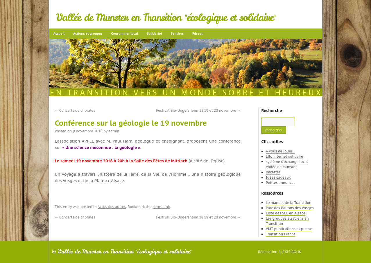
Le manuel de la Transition (288, 202)
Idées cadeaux (278, 177)
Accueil (59, 33)
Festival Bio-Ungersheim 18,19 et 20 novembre (198, 110)
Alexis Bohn (289, 252)
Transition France (280, 234)
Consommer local (124, 33)
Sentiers (177, 33)
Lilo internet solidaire (284, 156)
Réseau (197, 33)
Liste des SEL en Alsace (285, 213)
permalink (161, 207)
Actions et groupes (87, 33)
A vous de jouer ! (280, 151)
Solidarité (154, 33)
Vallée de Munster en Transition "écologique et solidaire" (166, 17)
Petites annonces (280, 182)
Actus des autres (112, 207)
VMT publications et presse (289, 229)
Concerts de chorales (75, 110)
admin (113, 131)
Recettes (273, 172)
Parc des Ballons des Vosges (290, 208)
